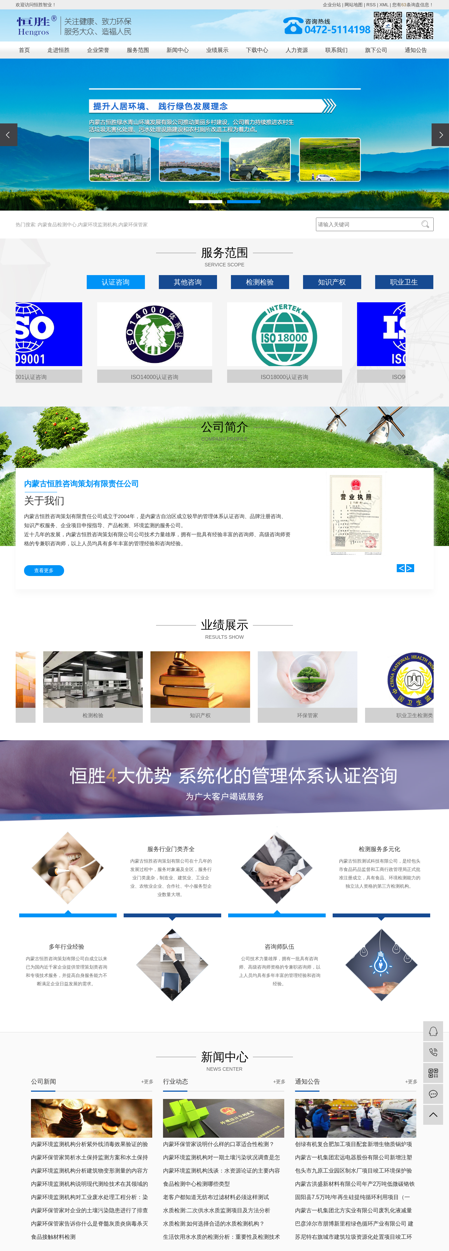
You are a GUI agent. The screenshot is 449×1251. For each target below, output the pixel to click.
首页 (24, 50)
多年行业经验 (66, 946)
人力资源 (297, 50)
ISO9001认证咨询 (27, 377)
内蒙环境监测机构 (97, 224)
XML (383, 4)
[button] (205, 201)
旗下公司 (376, 50)
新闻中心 (178, 50)
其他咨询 (188, 282)
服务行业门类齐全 (171, 849)
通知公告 (416, 50)
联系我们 (336, 50)
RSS (371, 4)
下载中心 (257, 50)
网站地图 (354, 4)
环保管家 (311, 715)
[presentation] (8, 134)
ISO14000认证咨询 (156, 377)
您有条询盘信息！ (412, 4)
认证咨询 (116, 282)
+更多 (147, 1081)
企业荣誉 (98, 50)
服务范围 (138, 50)
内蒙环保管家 (133, 224)
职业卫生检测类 (418, 715)
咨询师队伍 (279, 946)
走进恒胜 (58, 50)
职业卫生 (404, 282)
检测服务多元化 (379, 849)
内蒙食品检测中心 (57, 224)
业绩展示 (217, 50)
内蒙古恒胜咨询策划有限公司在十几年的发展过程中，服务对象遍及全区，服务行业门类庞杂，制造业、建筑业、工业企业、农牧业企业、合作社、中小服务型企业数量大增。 (171, 877)
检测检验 (260, 282)
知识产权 (332, 282)
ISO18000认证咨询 (286, 377)
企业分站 (332, 4)
